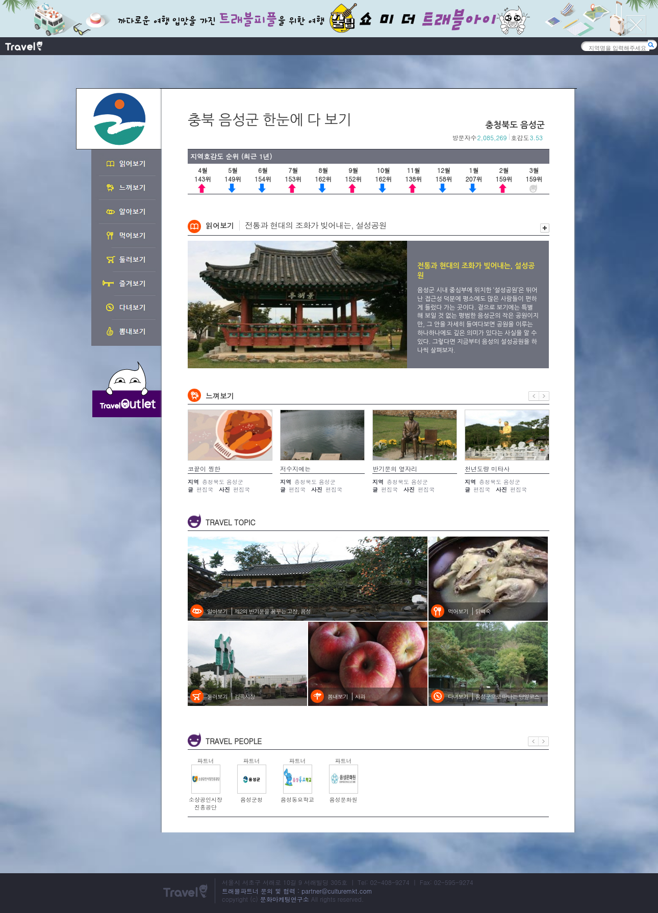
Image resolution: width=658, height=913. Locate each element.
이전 (533, 396)
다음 (544, 396)
